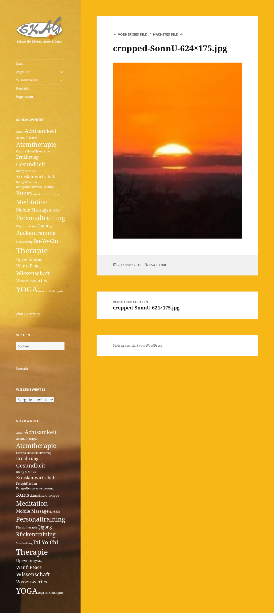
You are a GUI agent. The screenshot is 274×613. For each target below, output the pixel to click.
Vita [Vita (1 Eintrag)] (39, 260)
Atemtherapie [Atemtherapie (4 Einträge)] (36, 144)
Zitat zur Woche (28, 314)
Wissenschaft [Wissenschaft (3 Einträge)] (33, 273)
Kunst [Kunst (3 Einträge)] (23, 193)
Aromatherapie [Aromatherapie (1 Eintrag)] (26, 137)
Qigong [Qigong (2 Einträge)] (44, 226)
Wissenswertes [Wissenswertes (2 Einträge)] (31, 280)
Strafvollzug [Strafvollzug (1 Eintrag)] (24, 242)
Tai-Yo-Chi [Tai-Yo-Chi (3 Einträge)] (45, 240)
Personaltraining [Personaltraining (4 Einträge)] (40, 217)
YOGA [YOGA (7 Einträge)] (26, 289)
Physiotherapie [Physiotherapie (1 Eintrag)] (26, 226)
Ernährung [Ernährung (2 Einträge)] (27, 157)
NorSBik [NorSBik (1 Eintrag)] (54, 210)
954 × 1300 (157, 265)
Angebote (23, 72)
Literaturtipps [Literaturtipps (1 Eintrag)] (49, 194)
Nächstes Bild (165, 34)
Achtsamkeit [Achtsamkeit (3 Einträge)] (40, 131)
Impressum (24, 96)
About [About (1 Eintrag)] (20, 132)
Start (20, 63)
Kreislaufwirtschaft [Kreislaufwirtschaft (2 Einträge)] (36, 176)
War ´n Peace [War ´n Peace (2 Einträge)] (29, 266)
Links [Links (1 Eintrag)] (35, 194)
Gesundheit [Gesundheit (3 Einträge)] (30, 164)
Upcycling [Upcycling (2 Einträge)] (26, 259)
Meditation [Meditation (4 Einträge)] (32, 202)
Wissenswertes (27, 80)
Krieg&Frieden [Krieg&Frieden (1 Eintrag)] (26, 182)
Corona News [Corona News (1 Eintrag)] (25, 151)
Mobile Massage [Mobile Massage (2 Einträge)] (32, 210)
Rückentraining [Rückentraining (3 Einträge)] (36, 232)
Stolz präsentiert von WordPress (137, 345)
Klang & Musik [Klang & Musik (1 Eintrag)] (26, 171)
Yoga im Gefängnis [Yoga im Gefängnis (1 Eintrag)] (50, 291)
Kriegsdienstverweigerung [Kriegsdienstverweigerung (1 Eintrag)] (35, 187)
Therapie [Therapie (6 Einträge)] (32, 250)
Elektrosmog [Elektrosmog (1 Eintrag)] (42, 151)
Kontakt (22, 88)
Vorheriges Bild (132, 34)
